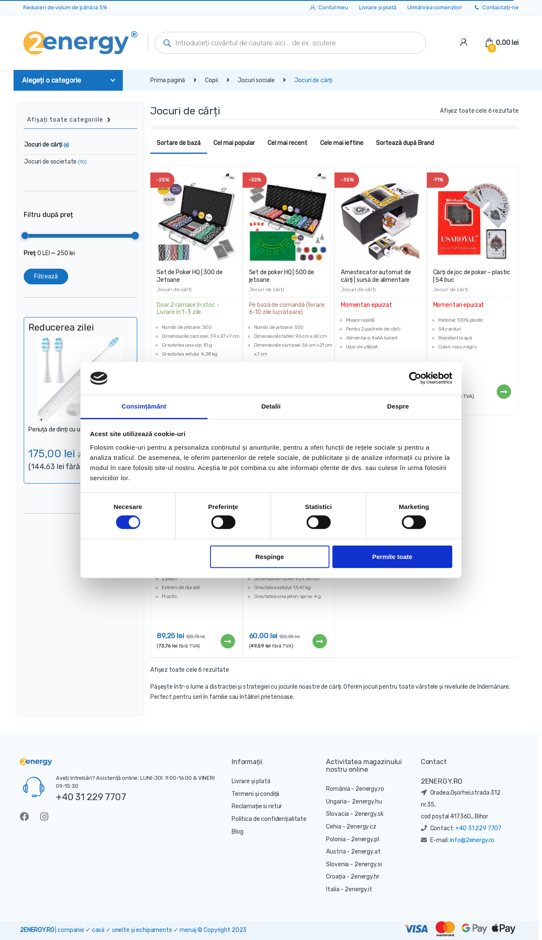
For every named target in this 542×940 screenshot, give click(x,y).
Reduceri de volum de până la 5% (65, 7)
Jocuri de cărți (174, 289)
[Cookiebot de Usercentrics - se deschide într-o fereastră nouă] (415, 378)
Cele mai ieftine (341, 143)
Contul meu (328, 7)
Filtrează (46, 276)
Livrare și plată (377, 7)
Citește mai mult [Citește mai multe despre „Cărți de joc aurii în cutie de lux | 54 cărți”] (227, 641)
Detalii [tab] (271, 406)
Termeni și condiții (255, 794)
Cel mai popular (234, 143)
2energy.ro (369, 789)
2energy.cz (361, 826)
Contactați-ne (496, 7)
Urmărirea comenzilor (434, 7)
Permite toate (392, 556)
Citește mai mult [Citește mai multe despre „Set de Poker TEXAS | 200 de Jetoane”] (319, 641)
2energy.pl (365, 839)
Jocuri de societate (55, 161)
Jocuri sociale (256, 80)
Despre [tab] (398, 406)
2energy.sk (369, 814)
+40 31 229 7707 (91, 796)
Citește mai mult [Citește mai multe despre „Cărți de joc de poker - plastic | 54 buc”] (503, 391)
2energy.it (358, 889)
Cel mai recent (287, 143)
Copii (211, 80)
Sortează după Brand (405, 143)
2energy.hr (365, 876)
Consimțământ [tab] (144, 406)
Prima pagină (167, 80)
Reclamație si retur (257, 806)
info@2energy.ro (472, 840)
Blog (237, 831)
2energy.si (368, 864)
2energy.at (366, 851)
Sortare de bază (179, 143)
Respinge (269, 556)
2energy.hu (367, 801)
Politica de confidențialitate (269, 819)
